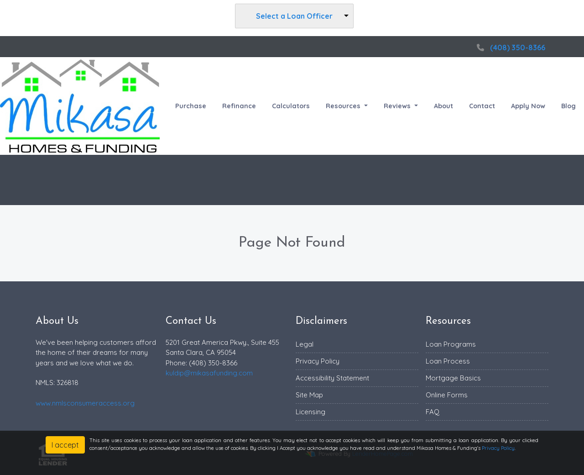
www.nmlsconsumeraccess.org (85, 403)
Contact (482, 106)
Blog (568, 106)
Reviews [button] (398, 106)
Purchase (190, 106)
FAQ (432, 411)
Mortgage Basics (453, 378)
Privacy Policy (317, 361)
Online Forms (447, 395)
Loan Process (448, 361)
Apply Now (528, 106)
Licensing (310, 411)
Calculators (291, 106)
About (443, 106)
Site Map (309, 395)
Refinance (239, 106)
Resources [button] (344, 106)
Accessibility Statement (332, 378)
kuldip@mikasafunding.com (209, 373)
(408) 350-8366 (509, 47)
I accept (65, 444)
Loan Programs (451, 344)
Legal (304, 344)
